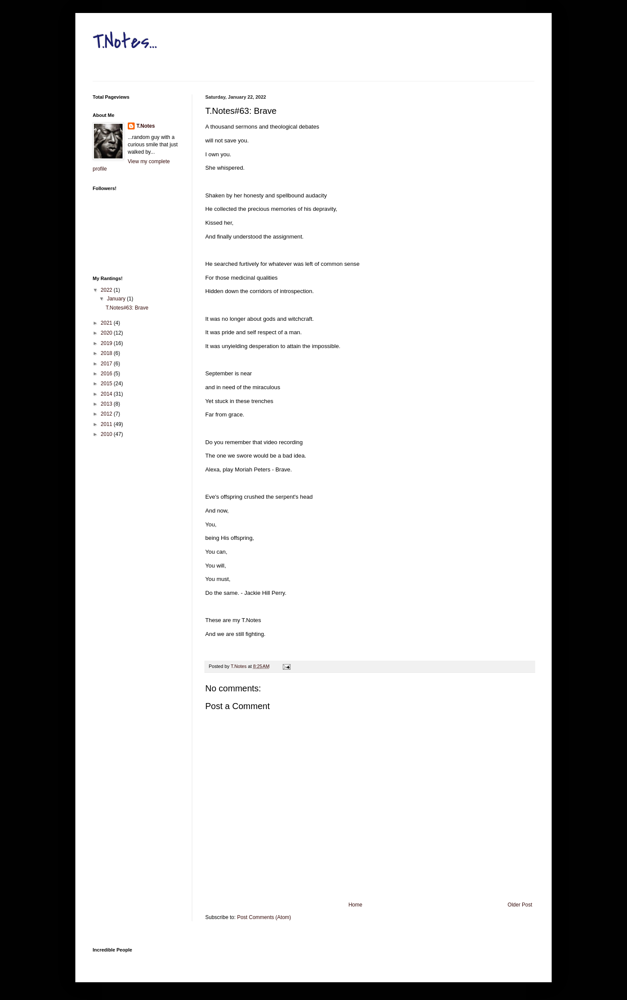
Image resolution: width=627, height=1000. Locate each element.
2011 (107, 424)
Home (355, 905)
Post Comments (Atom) (264, 917)
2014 (107, 394)
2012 (107, 414)
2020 (107, 333)
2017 (107, 364)
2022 (107, 290)
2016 (107, 374)
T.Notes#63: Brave (127, 308)
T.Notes (145, 126)
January (117, 299)
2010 (107, 434)
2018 (107, 353)
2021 (107, 323)
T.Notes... (125, 41)
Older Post (519, 905)
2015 (107, 384)
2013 (107, 404)
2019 (107, 343)
